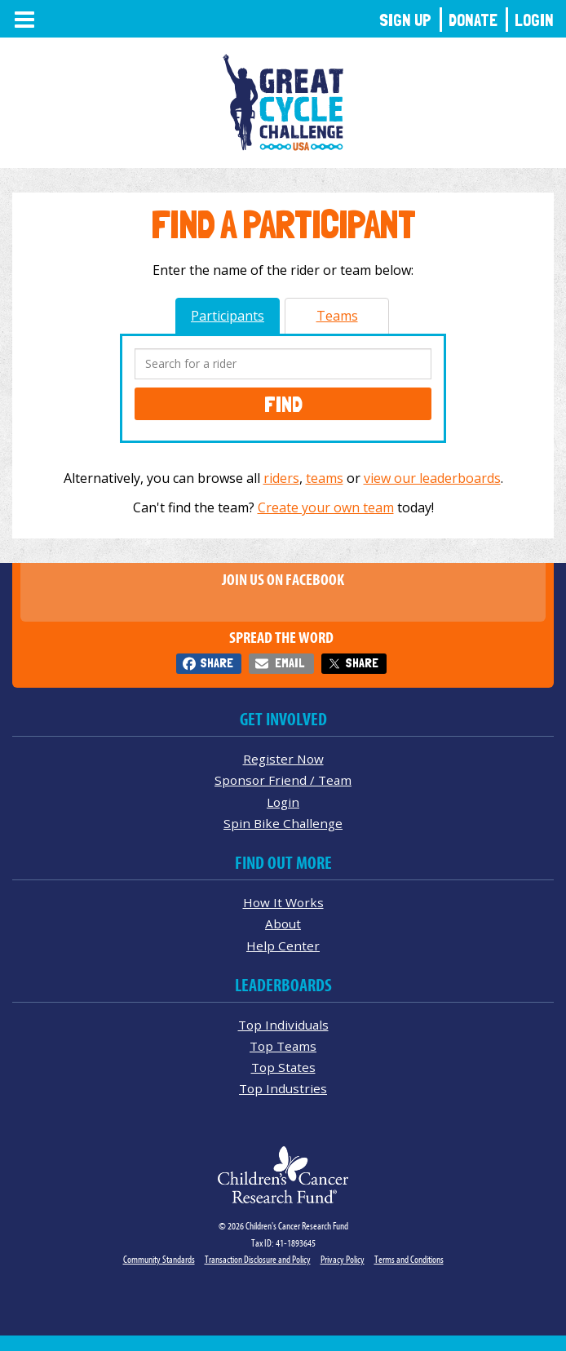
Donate (473, 20)
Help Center (283, 945)
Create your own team (326, 507)
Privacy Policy (343, 1259)
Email (289, 663)
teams (324, 478)
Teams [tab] (337, 316)
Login (534, 20)
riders (281, 478)
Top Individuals (283, 1025)
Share (216, 663)
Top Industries (283, 1088)
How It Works (283, 902)
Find (283, 404)
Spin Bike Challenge (283, 823)
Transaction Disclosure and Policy (258, 1259)
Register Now (283, 759)
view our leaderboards (432, 478)
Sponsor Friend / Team (283, 780)
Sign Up (405, 20)
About (283, 923)
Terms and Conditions (409, 1259)
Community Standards (159, 1259)
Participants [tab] (227, 316)
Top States (283, 1067)
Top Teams (283, 1046)
